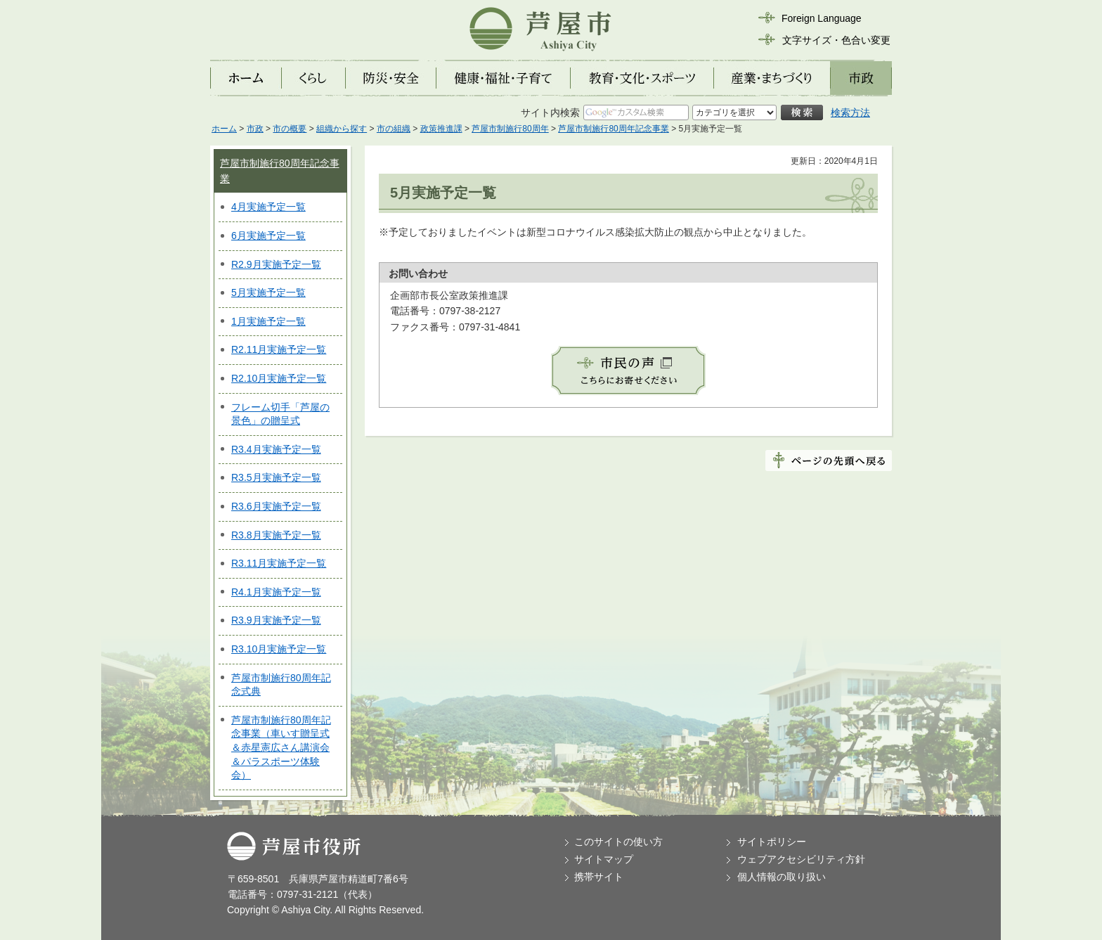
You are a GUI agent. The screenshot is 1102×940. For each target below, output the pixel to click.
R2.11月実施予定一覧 (278, 349)
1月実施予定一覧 (268, 321)
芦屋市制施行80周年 (510, 129)
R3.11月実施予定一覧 (278, 563)
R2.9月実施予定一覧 (276, 264)
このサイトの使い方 (618, 841)
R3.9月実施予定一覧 (276, 620)
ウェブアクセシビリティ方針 (801, 859)
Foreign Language (822, 18)
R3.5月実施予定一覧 (276, 477)
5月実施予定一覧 (268, 292)
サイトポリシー (771, 841)
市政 (255, 129)
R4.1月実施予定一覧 (276, 592)
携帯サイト (598, 876)
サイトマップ (603, 859)
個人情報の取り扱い (781, 876)
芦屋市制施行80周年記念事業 (613, 129)
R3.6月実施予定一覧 (276, 506)
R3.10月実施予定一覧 (278, 649)
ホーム (224, 129)
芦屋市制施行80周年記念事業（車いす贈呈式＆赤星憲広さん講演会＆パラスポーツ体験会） (281, 747)
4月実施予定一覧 (268, 206)
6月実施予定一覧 (268, 235)
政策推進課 (441, 129)
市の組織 (393, 129)
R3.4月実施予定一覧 (276, 449)
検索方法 (850, 112)
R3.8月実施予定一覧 (276, 535)
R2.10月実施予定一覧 (278, 378)
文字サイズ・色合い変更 (836, 40)
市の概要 (289, 129)
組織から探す (341, 129)
